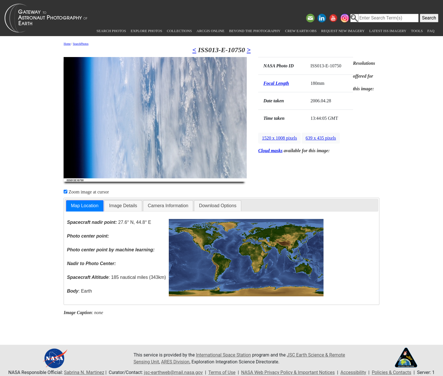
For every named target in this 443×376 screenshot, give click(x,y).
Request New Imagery (343, 31)
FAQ (430, 31)
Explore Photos (146, 31)
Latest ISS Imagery (387, 31)
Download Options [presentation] (217, 205)
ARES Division (175, 362)
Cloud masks (270, 150)
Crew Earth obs (301, 31)
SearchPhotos (80, 43)
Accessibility (353, 372)
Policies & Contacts (391, 372)
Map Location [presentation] (85, 205)
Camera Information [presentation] (168, 205)
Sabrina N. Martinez (84, 372)
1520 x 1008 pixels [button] (279, 138)
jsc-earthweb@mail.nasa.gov (173, 372)
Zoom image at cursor (86, 191)
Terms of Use (222, 372)
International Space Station (223, 355)
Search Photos (111, 31)
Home (67, 43)
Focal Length (276, 83)
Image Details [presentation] (123, 205)
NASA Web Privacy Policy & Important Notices (288, 372)
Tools (417, 31)
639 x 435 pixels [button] (320, 138)
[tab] (84, 205)
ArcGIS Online (211, 31)
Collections (179, 31)
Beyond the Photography (254, 31)
